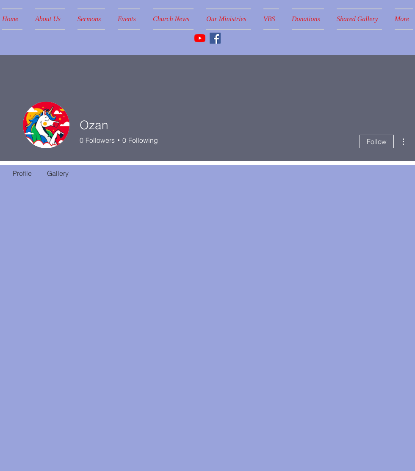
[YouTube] (199, 38)
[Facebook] (215, 38)
